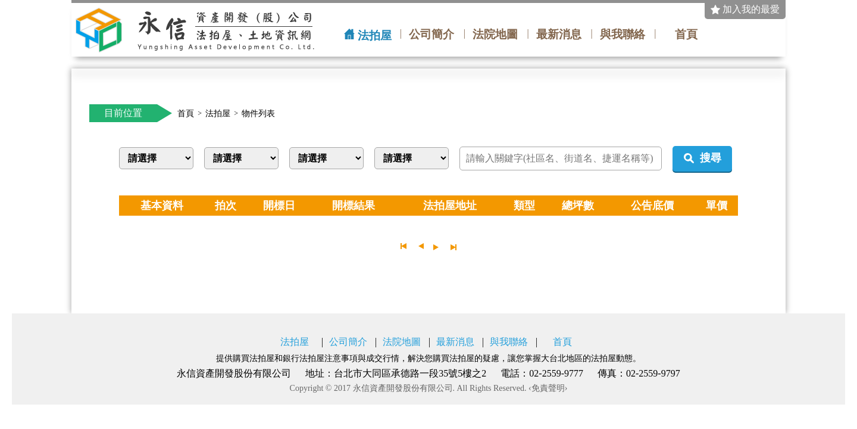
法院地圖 (495, 35)
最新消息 (558, 35)
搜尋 (710, 158)
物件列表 (258, 114)
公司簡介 (431, 35)
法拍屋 (375, 35)
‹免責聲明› (547, 388)
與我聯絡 (622, 35)
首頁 (686, 35)
